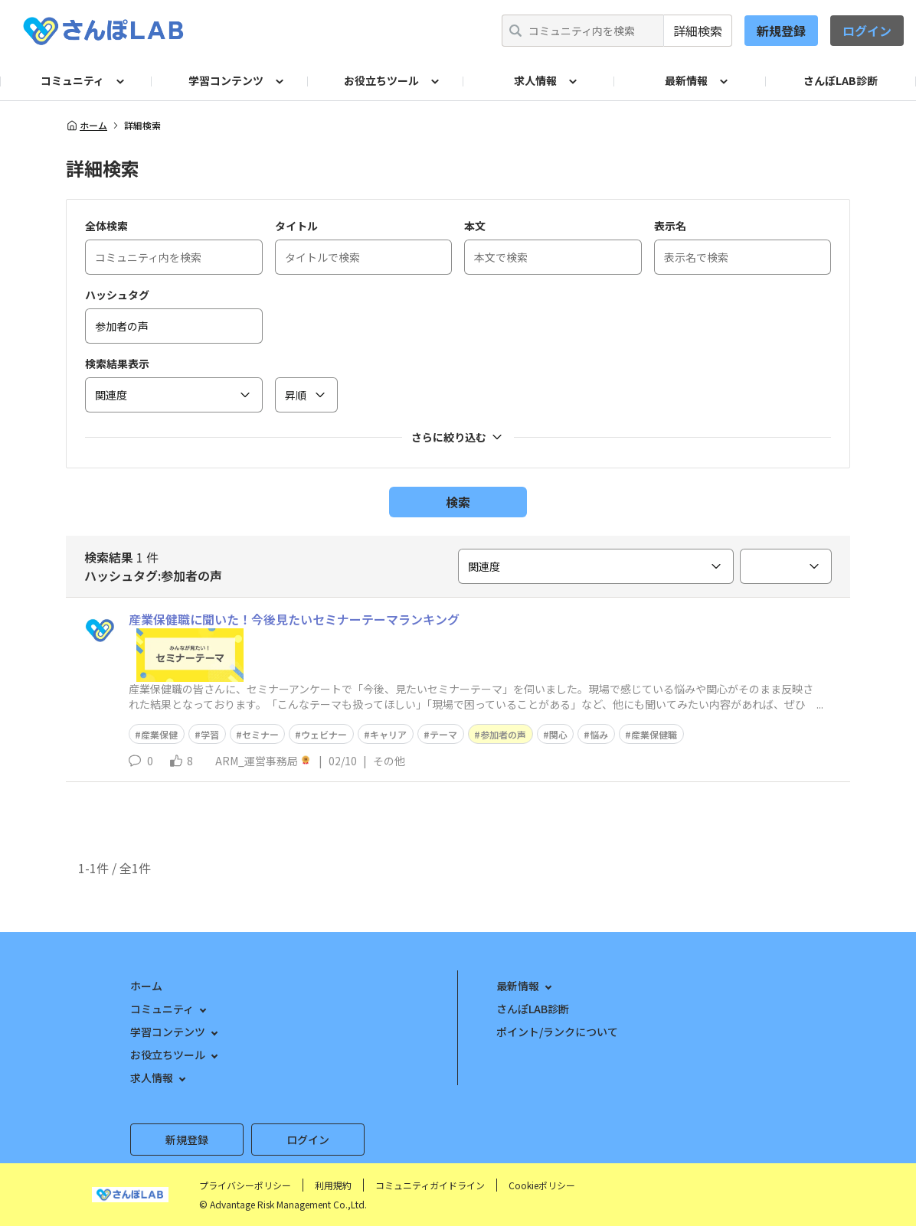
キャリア (388, 734)
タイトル (296, 225)
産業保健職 (654, 734)
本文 (475, 225)
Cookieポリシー (542, 1185)
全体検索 (106, 225)
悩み (599, 734)
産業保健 (159, 734)
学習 (210, 734)
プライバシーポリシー (245, 1185)
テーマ (443, 734)
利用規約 (333, 1185)
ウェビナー (324, 734)
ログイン (866, 30)
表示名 (670, 225)
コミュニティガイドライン (430, 1185)
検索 (458, 502)
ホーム (86, 125)
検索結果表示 (117, 363)
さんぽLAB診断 (840, 80)
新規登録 (781, 30)
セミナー (260, 734)
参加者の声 (503, 734)
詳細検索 (697, 30)
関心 (558, 734)
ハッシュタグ (117, 294)
